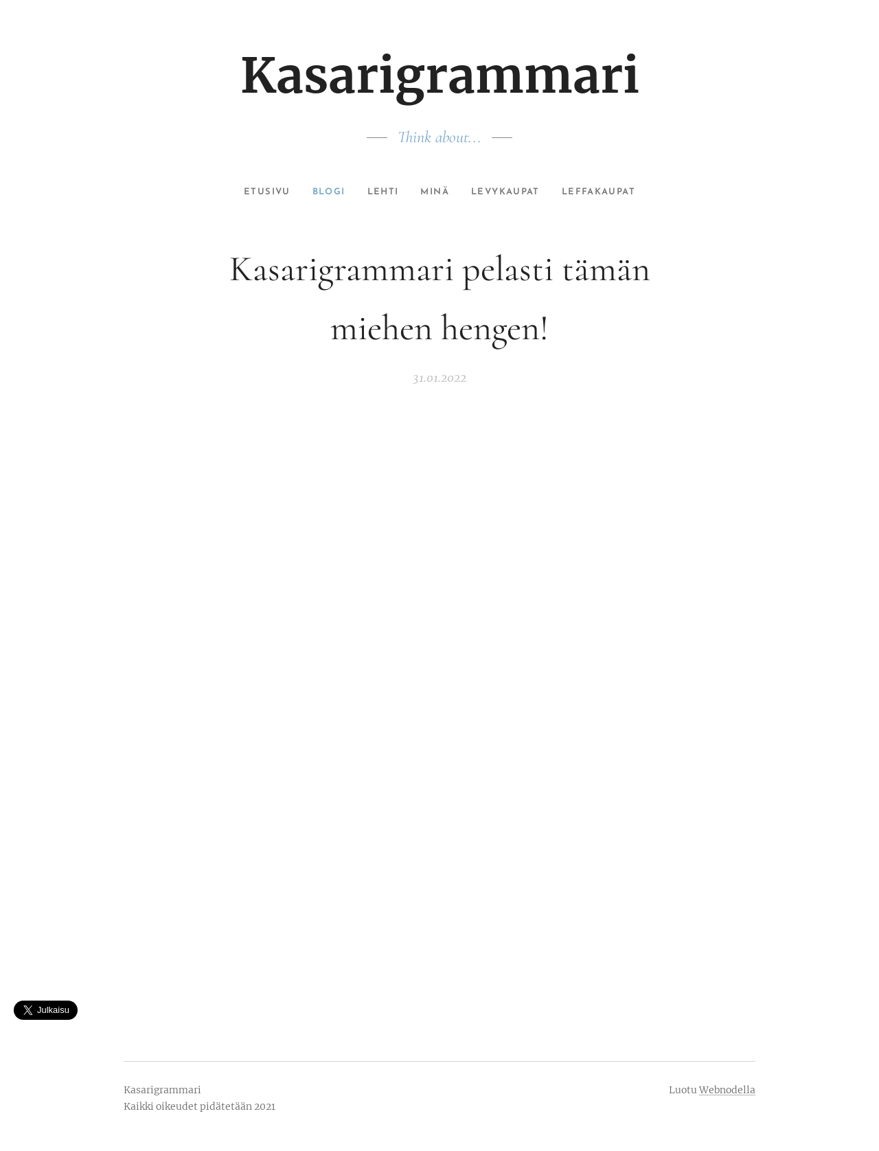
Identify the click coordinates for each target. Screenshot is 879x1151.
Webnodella (727, 1090)
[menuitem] (256, 192)
